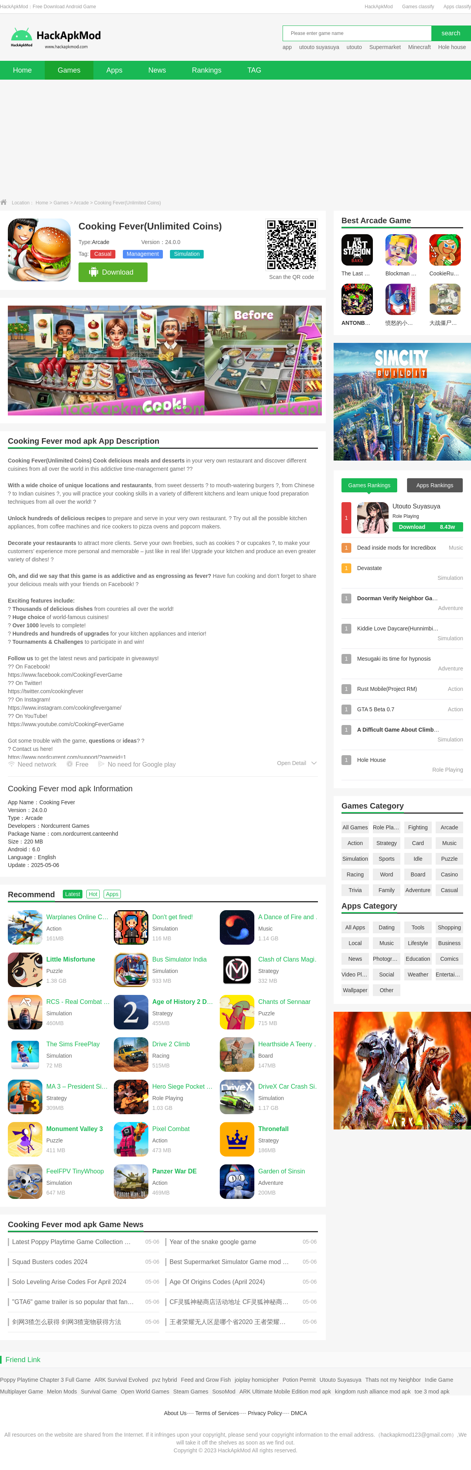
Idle (418, 859)
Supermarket (385, 47)
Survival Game (99, 1391)
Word (386, 874)
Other (386, 990)
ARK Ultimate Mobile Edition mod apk (285, 1391)
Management (143, 254)
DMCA (299, 1413)
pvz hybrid (164, 1380)
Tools (418, 927)
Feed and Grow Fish (206, 1380)
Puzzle (449, 859)
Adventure (418, 890)
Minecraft (419, 47)
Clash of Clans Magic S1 (290, 959)
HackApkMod (378, 6)
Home (22, 70)
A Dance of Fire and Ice (290, 917)
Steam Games (190, 1391)
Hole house (452, 47)
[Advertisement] (235, 138)
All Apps (355, 927)
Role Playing (386, 827)
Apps (114, 70)
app (287, 47)
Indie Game (439, 1380)
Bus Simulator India (179, 959)
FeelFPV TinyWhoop (75, 1171)
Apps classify (457, 6)
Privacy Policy (265, 1413)
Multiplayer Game (21, 1391)
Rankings (206, 70)
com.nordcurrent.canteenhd (84, 834)
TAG (254, 70)
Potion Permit (299, 1380)
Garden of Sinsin (281, 1171)
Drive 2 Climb (171, 1044)
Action (355, 843)
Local (355, 943)
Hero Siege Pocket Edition (184, 1086)
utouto (354, 47)
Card (418, 843)
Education (418, 959)
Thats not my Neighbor (393, 1380)
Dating (386, 927)
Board (418, 874)
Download (110, 272)
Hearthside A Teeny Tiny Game (290, 1044)
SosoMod (224, 1391)
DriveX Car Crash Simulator (290, 1086)
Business (449, 943)
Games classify (418, 6)
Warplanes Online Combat (78, 917)
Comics (449, 959)
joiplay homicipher (257, 1380)
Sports (386, 859)
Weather (418, 974)
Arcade (81, 203)
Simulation (186, 254)
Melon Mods (62, 1391)
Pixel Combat (171, 1129)
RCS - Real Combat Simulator (78, 1001)
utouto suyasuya (319, 47)
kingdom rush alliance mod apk (373, 1391)
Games (69, 70)
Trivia (355, 890)
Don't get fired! (172, 917)
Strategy (386, 843)
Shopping (449, 927)
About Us (175, 1413)
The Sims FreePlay (73, 1044)
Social (386, 974)
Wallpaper (355, 990)
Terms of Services (217, 1413)
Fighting (418, 827)
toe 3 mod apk (431, 1391)
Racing (355, 874)
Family (386, 890)
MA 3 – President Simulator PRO (78, 1086)
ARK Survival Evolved (121, 1380)
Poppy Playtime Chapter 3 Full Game (45, 1380)
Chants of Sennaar (284, 1001)
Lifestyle (418, 943)
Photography (386, 959)
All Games (355, 827)
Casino (449, 874)
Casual (102, 254)
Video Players (355, 974)
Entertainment (449, 974)
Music (449, 843)
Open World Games (145, 1391)
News (157, 70)
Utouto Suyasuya (416, 506)
